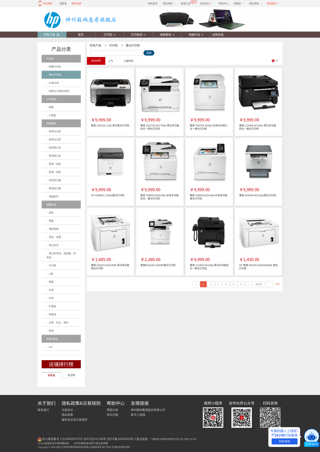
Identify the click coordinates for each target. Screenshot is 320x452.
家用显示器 (55, 188)
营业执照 (142, 439)
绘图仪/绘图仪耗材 (59, 91)
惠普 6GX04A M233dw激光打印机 (257, 195)
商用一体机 (55, 164)
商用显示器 (55, 180)
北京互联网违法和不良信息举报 (91, 443)
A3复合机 (54, 83)
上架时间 (128, 61)
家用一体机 (55, 172)
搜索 (149, 52)
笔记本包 (54, 245)
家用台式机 (55, 139)
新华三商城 (138, 414)
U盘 (51, 273)
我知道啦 (284, 441)
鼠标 (51, 212)
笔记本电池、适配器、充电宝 (61, 255)
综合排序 (96, 60)
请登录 (63, 3)
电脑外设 (196, 34)
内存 (51, 298)
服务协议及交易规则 (74, 419)
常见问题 (112, 414)
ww (51, 347)
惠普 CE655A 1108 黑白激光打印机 (110, 125)
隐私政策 (67, 414)
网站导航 (255, 3)
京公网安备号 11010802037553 (62, 439)
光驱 (51, 290)
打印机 (110, 34)
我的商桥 (169, 3)
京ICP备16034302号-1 (121, 439)
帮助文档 (112, 409)
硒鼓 (51, 107)
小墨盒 (52, 115)
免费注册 (76, 3)
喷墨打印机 (55, 66)
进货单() (206, 3)
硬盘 (51, 282)
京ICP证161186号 (94, 439)
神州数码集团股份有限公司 (148, 409)
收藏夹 (239, 3)
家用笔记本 (55, 156)
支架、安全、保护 (58, 322)
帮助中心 (223, 3)
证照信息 (217, 34)
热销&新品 (52, 339)
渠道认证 (187, 3)
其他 (51, 330)
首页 (81, 34)
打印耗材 (138, 34)
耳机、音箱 (55, 237)
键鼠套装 (54, 229)
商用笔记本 (55, 147)
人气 (110, 61)
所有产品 (95, 45)
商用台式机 (55, 131)
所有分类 (51, 34)
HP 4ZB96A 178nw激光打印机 (107, 195)
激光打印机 (133, 45)
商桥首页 (153, 3)
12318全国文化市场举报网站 (53, 443)
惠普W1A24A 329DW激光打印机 (158, 265)
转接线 (52, 314)
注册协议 (67, 409)
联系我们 (43, 409)
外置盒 (52, 306)
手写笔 (52, 265)
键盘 (51, 220)
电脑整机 (167, 34)
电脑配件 (54, 196)
